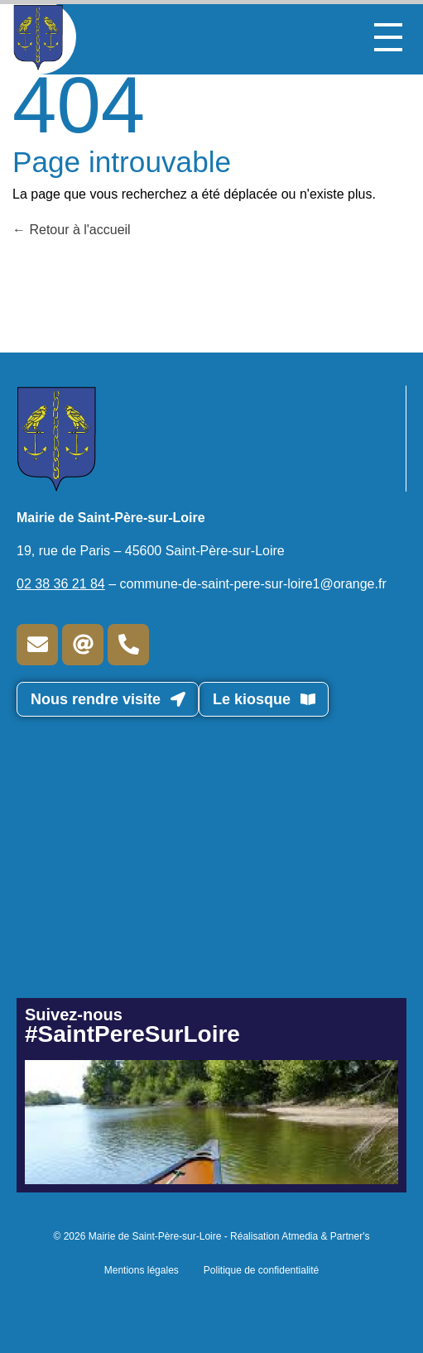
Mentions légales (141, 1270)
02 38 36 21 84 (61, 584)
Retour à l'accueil (71, 230)
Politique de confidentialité (261, 1270)
